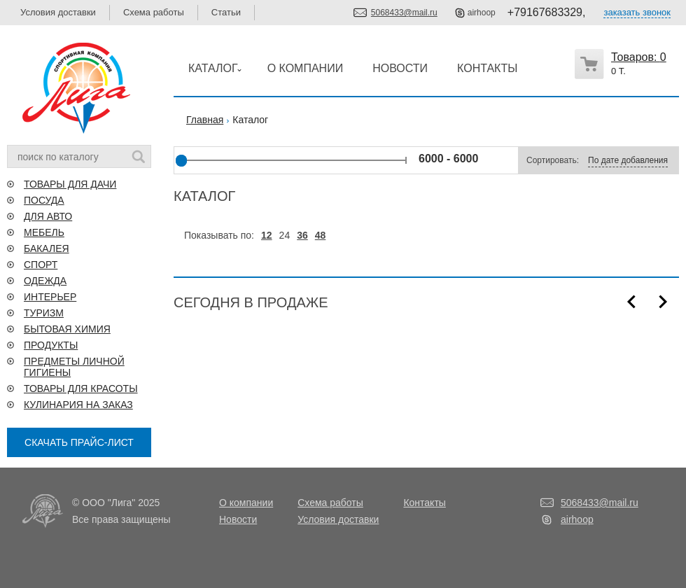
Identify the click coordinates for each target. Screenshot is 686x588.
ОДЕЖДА (45, 280)
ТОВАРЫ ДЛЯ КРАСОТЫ (81, 388)
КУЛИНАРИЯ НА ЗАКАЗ (78, 404)
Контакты (424, 502)
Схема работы (153, 12)
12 (266, 235)
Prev (631, 302)
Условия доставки (58, 12)
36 (302, 235)
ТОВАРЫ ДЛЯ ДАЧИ (70, 184)
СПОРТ (40, 264)
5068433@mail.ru (404, 13)
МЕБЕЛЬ (44, 232)
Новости (238, 519)
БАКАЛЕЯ (46, 248)
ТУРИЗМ (44, 312)
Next (663, 302)
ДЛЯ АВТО (48, 216)
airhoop (482, 13)
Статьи (226, 12)
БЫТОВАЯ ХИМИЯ (67, 329)
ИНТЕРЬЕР (50, 296)
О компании (246, 502)
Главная (204, 119)
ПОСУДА (44, 200)
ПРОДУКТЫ (51, 345)
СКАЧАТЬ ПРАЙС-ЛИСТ (79, 442)
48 (320, 235)
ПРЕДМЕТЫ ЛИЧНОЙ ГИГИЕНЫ (74, 367)
